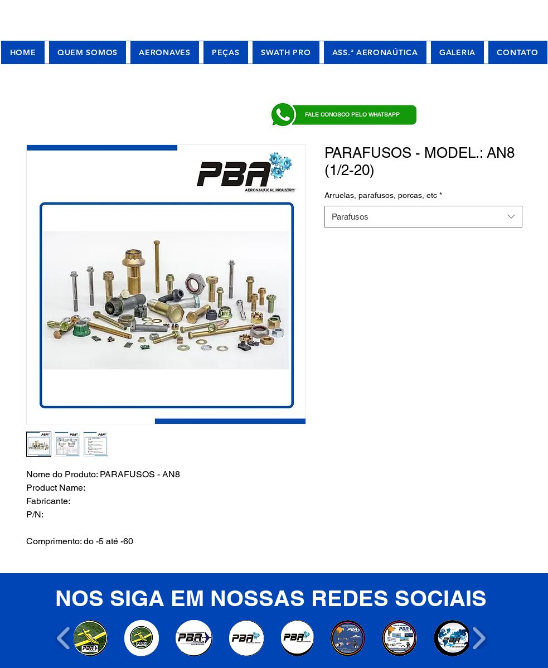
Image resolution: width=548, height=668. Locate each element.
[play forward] (478, 638)
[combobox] (423, 216)
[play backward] (63, 638)
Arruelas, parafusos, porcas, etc (383, 195)
